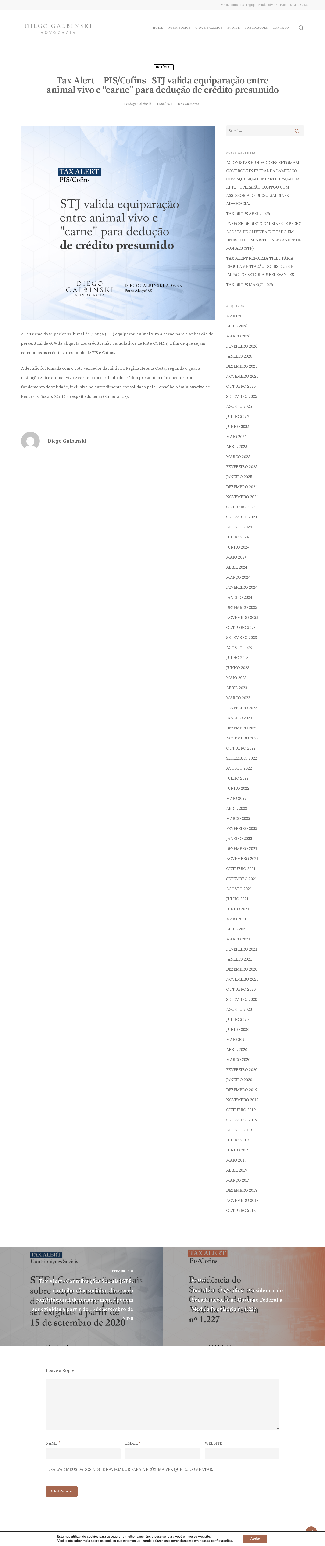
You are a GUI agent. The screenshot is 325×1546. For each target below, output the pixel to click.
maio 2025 (236, 436)
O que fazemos (209, 27)
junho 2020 (237, 1029)
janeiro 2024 (239, 597)
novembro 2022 (242, 738)
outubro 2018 (241, 1210)
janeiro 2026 (239, 356)
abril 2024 (236, 567)
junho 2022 (237, 788)
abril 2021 (236, 929)
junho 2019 (237, 1150)
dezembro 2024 (241, 487)
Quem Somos (179, 27)
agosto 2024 (239, 527)
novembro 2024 (242, 497)
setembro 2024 (241, 517)
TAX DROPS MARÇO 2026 (249, 284)
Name (53, 1443)
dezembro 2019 (241, 1090)
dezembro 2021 (241, 848)
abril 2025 (236, 446)
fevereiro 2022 (241, 828)
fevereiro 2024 (241, 587)
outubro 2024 (241, 507)
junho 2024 (237, 547)
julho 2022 (237, 778)
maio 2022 (236, 798)
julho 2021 (237, 899)
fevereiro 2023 (241, 708)
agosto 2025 (239, 406)
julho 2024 (237, 537)
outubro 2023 (241, 627)
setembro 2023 (241, 637)
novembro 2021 (242, 858)
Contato (281, 27)
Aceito (255, 1538)
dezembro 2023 (241, 607)
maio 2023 (236, 678)
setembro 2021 (241, 879)
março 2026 (238, 336)
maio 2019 (236, 1160)
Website (213, 1443)
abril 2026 (236, 326)
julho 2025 (237, 416)
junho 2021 (237, 909)
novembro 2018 (242, 1200)
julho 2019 (237, 1140)
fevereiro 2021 (241, 949)
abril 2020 (236, 1049)
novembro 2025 (242, 376)
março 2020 (238, 1059)
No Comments (188, 104)
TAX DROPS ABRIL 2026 (248, 213)
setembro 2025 (241, 396)
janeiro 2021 (239, 959)
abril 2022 (236, 808)
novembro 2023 (242, 617)
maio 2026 (236, 316)
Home (158, 27)
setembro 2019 (241, 1120)
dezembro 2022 (241, 728)
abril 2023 (236, 688)
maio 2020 (236, 1039)
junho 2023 (237, 668)
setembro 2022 (241, 758)
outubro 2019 (241, 1110)
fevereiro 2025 (241, 467)
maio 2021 (236, 919)
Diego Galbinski (139, 104)
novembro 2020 (242, 979)
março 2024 (238, 577)
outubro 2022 (241, 748)
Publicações (256, 27)
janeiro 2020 (239, 1080)
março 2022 (238, 818)
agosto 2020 (239, 1009)
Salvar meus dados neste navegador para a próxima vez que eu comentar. (131, 1469)
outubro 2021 (241, 869)
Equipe (233, 27)
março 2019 (238, 1180)
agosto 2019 (239, 1130)
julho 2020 (237, 1019)
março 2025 (238, 456)
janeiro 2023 (239, 718)
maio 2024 (236, 557)
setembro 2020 (241, 999)
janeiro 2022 (239, 838)
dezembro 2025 (241, 366)
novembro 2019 (242, 1100)
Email (133, 1443)
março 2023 (238, 698)
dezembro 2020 (241, 969)
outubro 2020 (241, 989)
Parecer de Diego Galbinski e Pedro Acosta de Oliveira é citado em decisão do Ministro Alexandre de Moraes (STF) (264, 236)
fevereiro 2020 (241, 1070)
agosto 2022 (239, 768)
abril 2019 (236, 1170)
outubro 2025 (241, 386)
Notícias (163, 67)
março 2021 (238, 939)
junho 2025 (237, 426)
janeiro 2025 (239, 477)
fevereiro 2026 (241, 346)
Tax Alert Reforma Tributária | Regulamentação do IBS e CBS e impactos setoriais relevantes (261, 266)
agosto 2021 (239, 889)
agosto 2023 (239, 647)
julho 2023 (237, 657)
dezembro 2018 (241, 1190)
